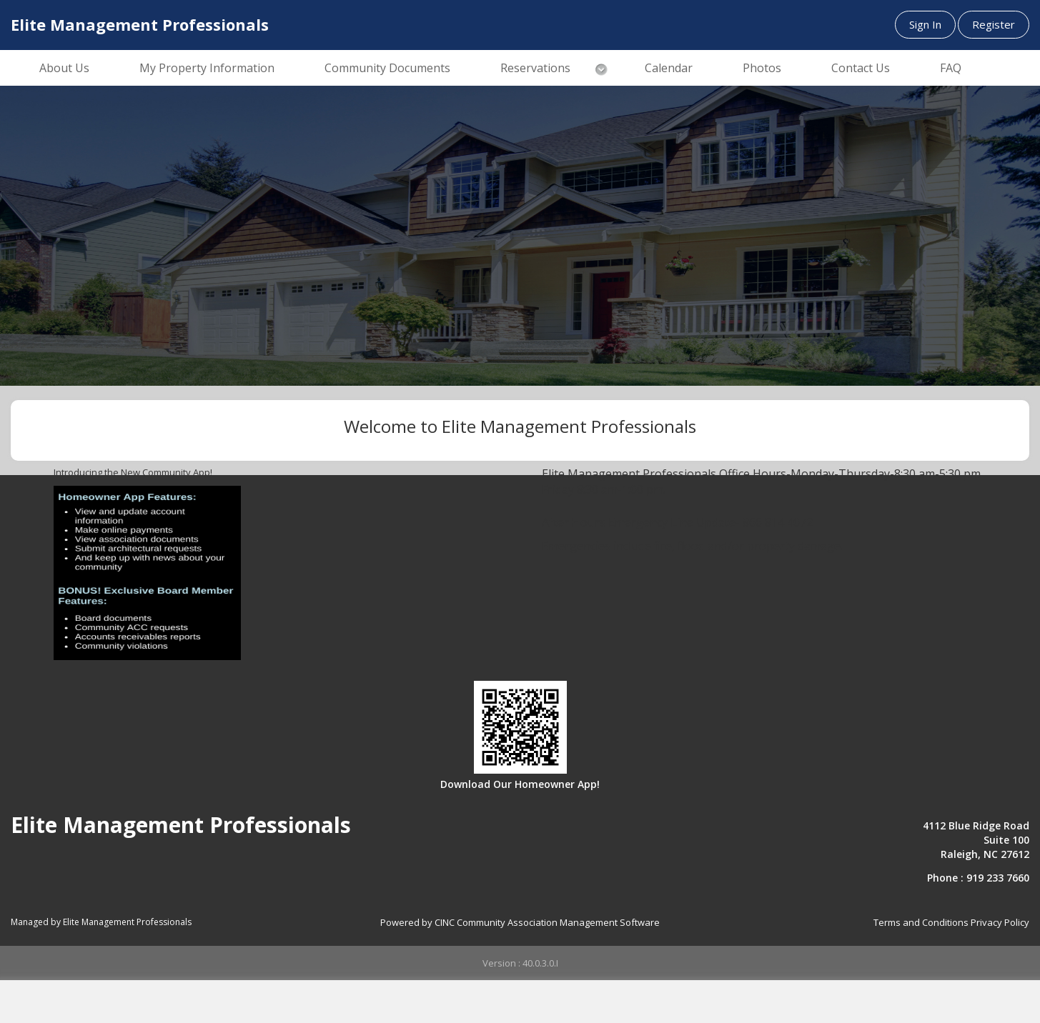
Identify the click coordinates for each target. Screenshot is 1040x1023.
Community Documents (387, 68)
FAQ (950, 68)
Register (993, 24)
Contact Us (860, 68)
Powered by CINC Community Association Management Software (520, 922)
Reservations (535, 68)
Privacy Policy (1000, 922)
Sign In (925, 24)
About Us (64, 68)
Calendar (669, 68)
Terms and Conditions (921, 922)
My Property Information (206, 68)
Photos (762, 68)
